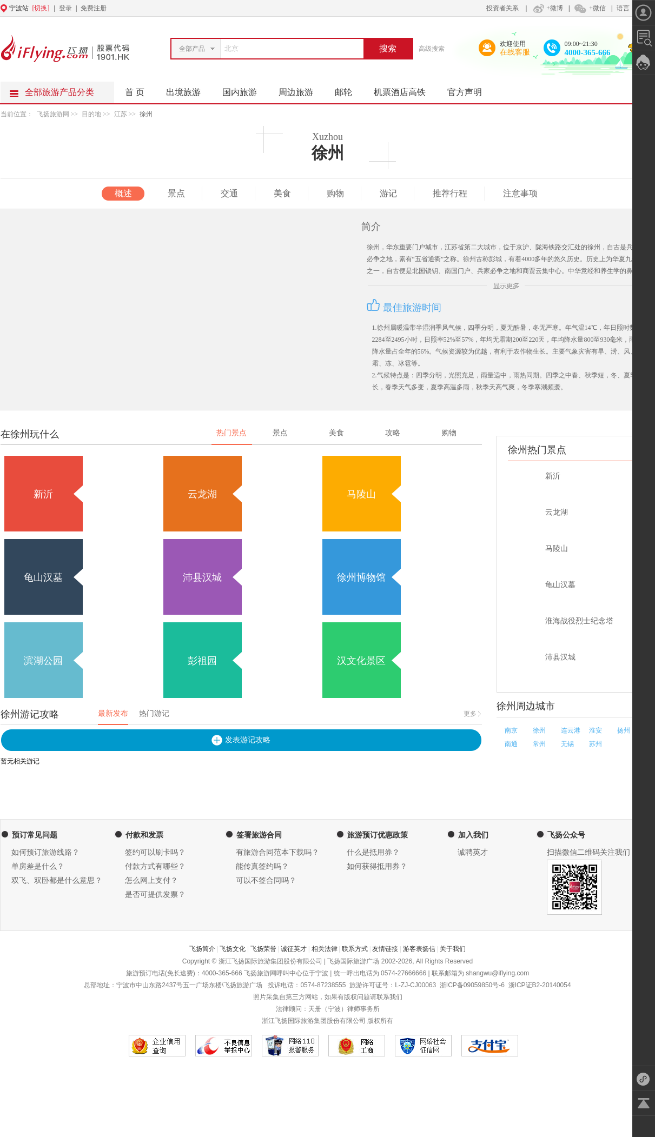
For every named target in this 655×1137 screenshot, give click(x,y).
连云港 (570, 730)
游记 (388, 193)
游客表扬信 (419, 949)
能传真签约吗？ (262, 866)
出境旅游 (188, 89)
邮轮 (349, 89)
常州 (539, 744)
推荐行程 (450, 193)
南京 (511, 730)
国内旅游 (245, 89)
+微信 (589, 8)
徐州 (146, 114)
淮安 (595, 730)
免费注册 (94, 8)
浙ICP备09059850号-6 (472, 985)
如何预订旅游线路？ (45, 852)
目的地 (92, 114)
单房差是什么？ (37, 866)
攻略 (392, 433)
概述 (123, 193)
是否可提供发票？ (155, 894)
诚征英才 (294, 949)
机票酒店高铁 (405, 89)
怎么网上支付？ (151, 880)
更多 (470, 713)
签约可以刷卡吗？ (155, 852)
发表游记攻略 (247, 740)
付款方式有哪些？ (155, 866)
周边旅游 (301, 89)
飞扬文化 (233, 949)
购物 (335, 193)
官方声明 (470, 89)
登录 (65, 8)
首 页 (134, 92)
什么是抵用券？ (373, 852)
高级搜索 (432, 48)
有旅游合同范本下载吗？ (277, 852)
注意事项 (520, 193)
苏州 (595, 744)
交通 (229, 193)
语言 (623, 8)
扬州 (623, 730)
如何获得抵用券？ (377, 866)
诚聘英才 (473, 852)
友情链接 (385, 949)
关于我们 (453, 949)
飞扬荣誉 (263, 949)
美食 (282, 193)
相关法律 (325, 949)
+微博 (547, 8)
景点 (176, 193)
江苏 (120, 114)
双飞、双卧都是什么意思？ (56, 880)
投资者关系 (502, 8)
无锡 (567, 744)
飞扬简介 (202, 949)
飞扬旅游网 (53, 114)
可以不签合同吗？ (266, 880)
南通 (511, 744)
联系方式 (355, 949)
